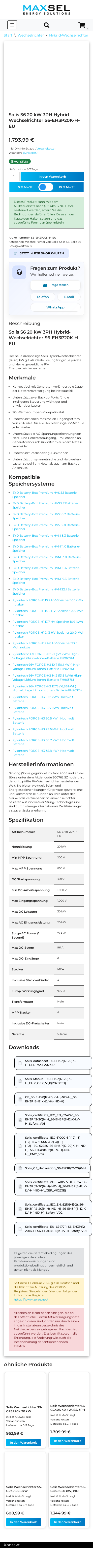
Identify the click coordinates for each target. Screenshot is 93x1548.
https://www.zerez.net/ (31, 1299)
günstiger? (30, 152)
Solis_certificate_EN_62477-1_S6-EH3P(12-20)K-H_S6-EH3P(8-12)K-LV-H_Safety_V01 (56, 1229)
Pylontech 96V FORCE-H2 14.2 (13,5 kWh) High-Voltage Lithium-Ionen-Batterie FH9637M (47, 677)
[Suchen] (47, 25)
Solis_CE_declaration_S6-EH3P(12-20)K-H (55, 1168)
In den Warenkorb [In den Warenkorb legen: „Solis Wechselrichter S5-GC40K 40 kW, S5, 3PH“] (67, 1441)
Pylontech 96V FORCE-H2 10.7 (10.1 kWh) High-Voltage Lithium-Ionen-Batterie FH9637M (47, 667)
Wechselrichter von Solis (41, 242)
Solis (28, 246)
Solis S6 (64, 242)
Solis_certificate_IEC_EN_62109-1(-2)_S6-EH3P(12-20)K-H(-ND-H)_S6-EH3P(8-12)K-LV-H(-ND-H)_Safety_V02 (56, 1209)
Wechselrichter (31, 35)
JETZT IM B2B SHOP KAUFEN (39, 253)
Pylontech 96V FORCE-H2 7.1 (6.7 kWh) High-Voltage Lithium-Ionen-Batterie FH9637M (45, 656)
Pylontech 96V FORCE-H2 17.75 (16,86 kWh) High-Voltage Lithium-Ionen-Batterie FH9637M (47, 688)
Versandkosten (46, 148)
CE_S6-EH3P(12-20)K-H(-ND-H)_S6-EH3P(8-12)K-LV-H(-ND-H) (51, 1099)
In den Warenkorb (52, 176)
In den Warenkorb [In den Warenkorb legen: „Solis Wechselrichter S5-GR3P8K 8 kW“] (23, 1522)
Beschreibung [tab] (24, 323)
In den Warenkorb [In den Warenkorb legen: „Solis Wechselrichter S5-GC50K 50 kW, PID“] (67, 1522)
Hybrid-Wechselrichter (68, 35)
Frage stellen (55, 285)
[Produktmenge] (14, 176)
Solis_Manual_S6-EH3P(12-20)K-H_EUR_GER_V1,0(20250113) (48, 1081)
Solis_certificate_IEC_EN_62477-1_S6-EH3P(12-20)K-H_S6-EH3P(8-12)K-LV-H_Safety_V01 (52, 1119)
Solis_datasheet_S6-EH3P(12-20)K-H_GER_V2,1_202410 (50, 1063)
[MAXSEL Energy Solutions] (46, 9)
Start (8, 35)
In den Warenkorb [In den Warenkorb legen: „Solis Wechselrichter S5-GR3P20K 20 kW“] (23, 1442)
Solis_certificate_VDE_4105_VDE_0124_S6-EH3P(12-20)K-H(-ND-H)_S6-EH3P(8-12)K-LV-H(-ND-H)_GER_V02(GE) (56, 1186)
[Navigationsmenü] (12, 24)
